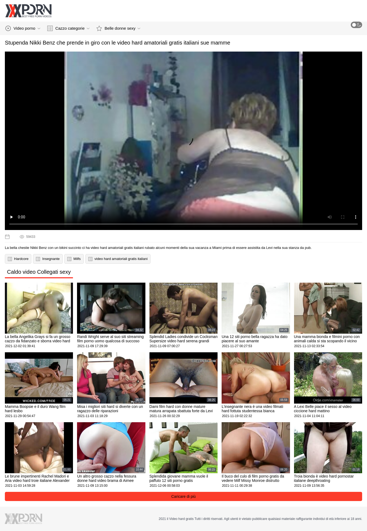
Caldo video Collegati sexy (39, 272)
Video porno (22, 28)
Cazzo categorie (68, 28)
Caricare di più (183, 496)
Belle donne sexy (118, 28)
